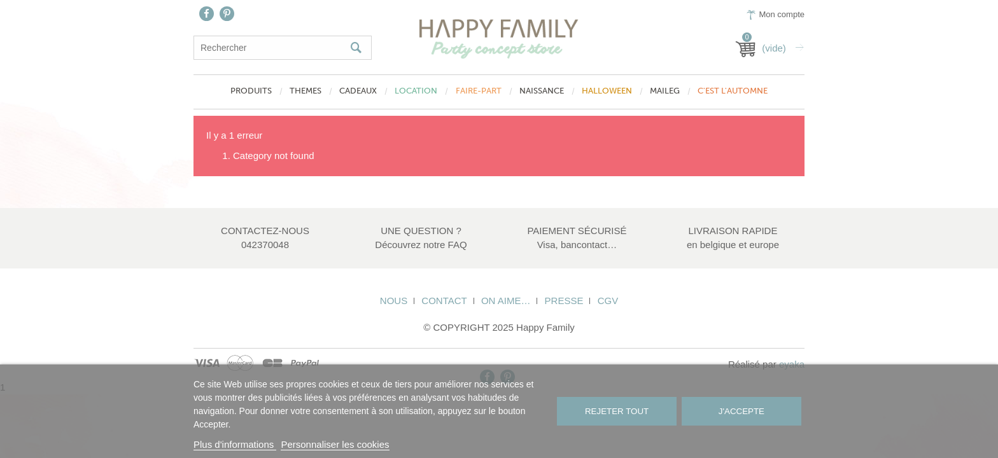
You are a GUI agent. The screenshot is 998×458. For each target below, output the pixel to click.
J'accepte (741, 411)
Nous (393, 300)
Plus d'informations (234, 444)
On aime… (506, 300)
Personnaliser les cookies (335, 444)
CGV (608, 300)
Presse (564, 300)
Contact (444, 300)
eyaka (792, 364)
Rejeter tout (617, 411)
